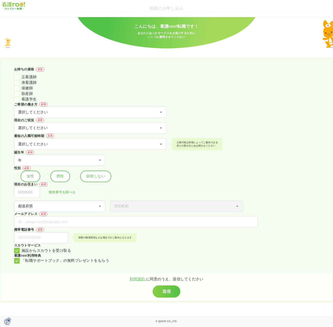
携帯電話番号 (29, 230)
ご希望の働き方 (30, 104)
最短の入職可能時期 (34, 136)
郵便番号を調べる (60, 192)
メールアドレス (30, 214)
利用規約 (138, 279)
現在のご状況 (29, 120)
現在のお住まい (30, 184)
